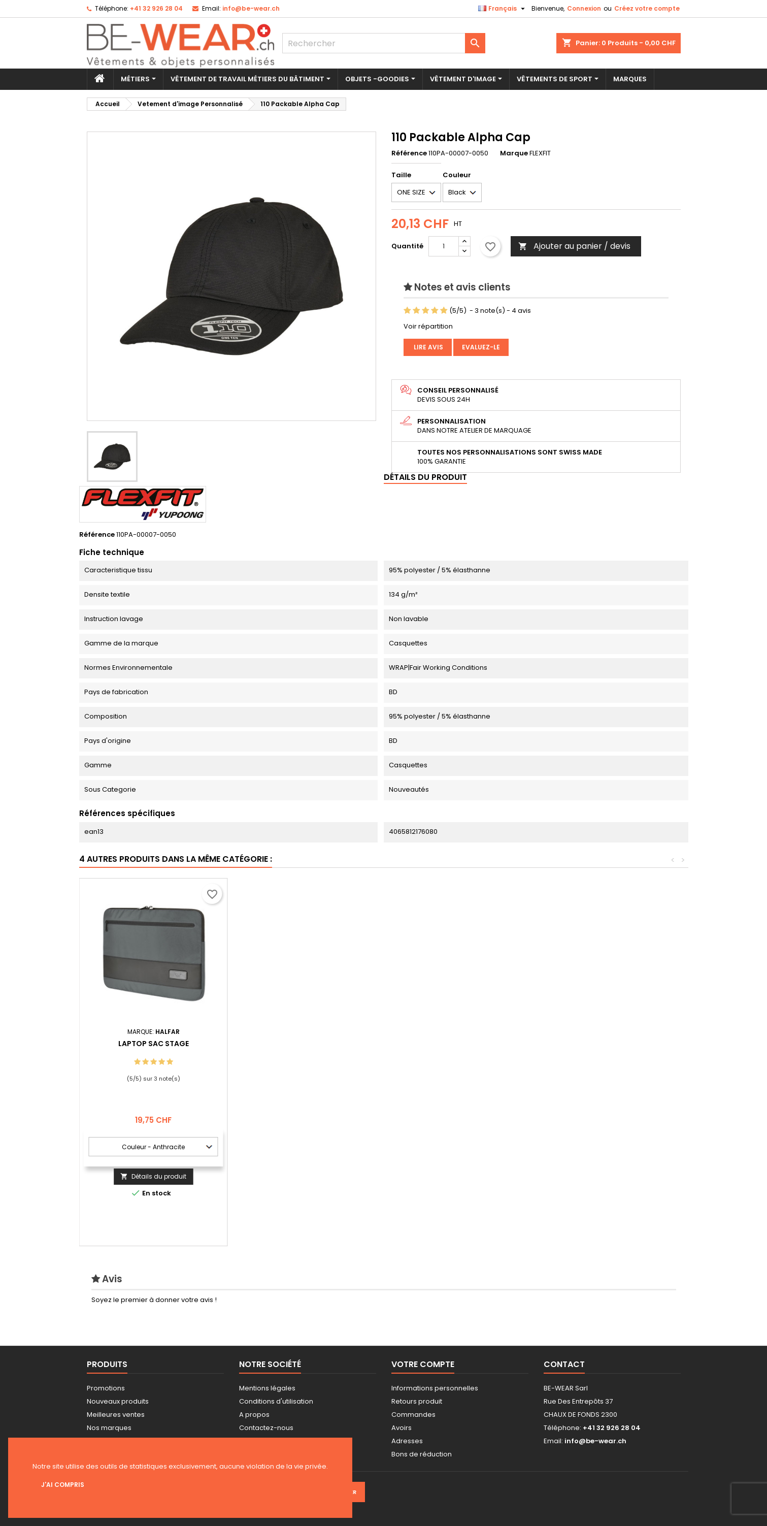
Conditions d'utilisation (276, 1401)
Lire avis (427, 347)
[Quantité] (443, 246)
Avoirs (401, 1428)
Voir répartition (428, 326)
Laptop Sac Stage (598, 1043)
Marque (514, 153)
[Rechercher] (383, 43)
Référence (409, 153)
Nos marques (109, 1428)
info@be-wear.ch (251, 8)
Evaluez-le (481, 347)
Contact (564, 1364)
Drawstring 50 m (302, 1043)
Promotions (106, 1388)
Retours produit (416, 1401)
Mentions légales (267, 1388)
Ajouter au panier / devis (574, 246)
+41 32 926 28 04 (156, 8)
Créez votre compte (647, 8)
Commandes (413, 1414)
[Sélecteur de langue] (502, 8)
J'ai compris (62, 1484)
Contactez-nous (266, 1428)
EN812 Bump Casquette (153, 1043)
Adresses (407, 1441)
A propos (254, 1414)
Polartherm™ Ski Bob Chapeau (450, 1043)
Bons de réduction (421, 1454)
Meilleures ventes (116, 1414)
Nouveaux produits (118, 1401)
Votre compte (422, 1364)
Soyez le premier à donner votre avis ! (154, 1300)
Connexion (584, 8)
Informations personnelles (434, 1388)
